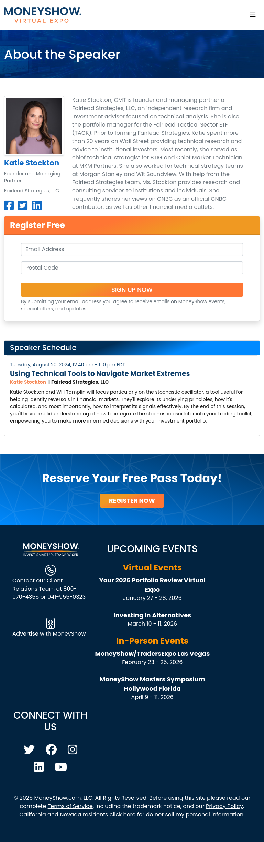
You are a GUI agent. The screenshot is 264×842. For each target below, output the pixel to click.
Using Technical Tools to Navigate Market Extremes (100, 373)
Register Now (132, 500)
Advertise (26, 634)
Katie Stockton (28, 382)
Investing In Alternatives (152, 615)
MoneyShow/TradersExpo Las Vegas (152, 653)
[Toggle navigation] (252, 15)
